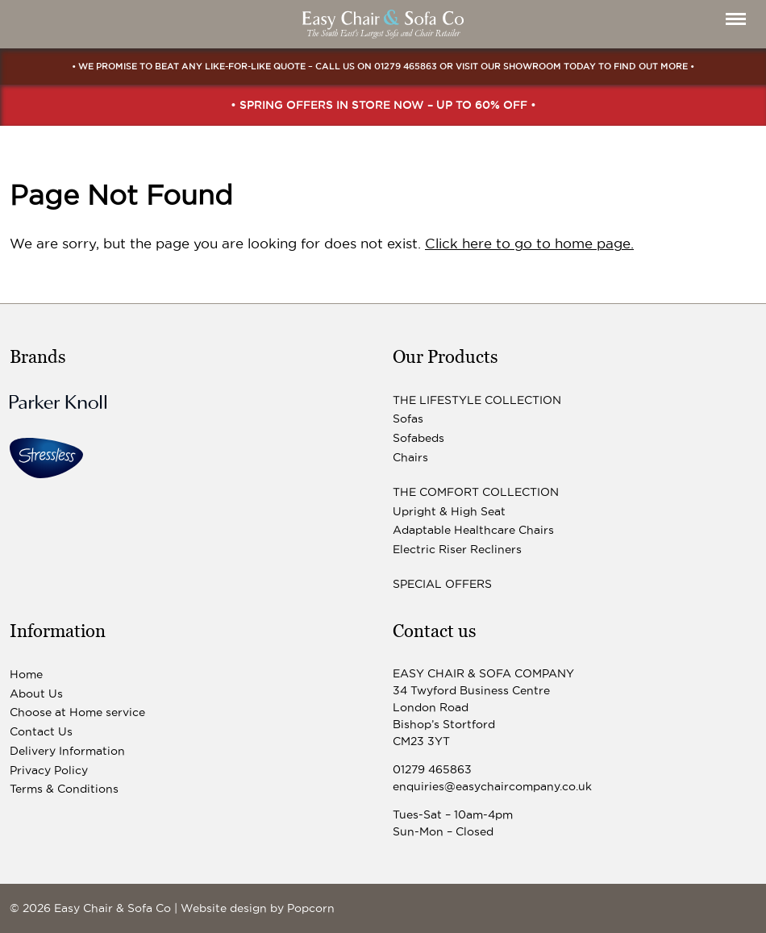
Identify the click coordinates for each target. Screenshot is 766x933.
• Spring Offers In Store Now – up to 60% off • (383, 104)
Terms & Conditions (64, 788)
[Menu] (736, 18)
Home (26, 674)
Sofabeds (418, 437)
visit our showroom (508, 66)
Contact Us (41, 731)
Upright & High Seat (449, 511)
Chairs (410, 457)
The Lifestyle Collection (477, 400)
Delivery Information (67, 750)
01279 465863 (405, 66)
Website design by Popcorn (258, 908)
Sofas (408, 418)
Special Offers (442, 583)
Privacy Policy (49, 770)
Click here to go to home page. (529, 243)
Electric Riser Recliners (457, 549)
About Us (36, 693)
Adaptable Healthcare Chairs (473, 529)
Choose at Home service (77, 712)
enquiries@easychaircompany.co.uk (492, 786)
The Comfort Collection (476, 491)
